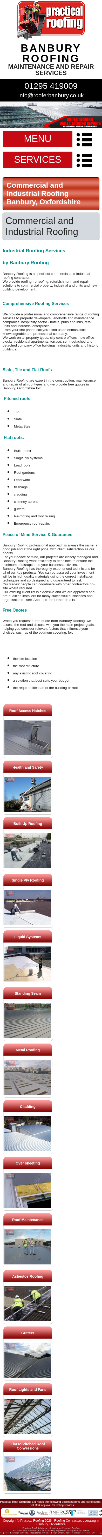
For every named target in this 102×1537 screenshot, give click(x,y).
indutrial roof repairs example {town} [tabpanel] (51, 114)
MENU (37, 138)
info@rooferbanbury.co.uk (51, 95)
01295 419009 (51, 86)
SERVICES (37, 159)
